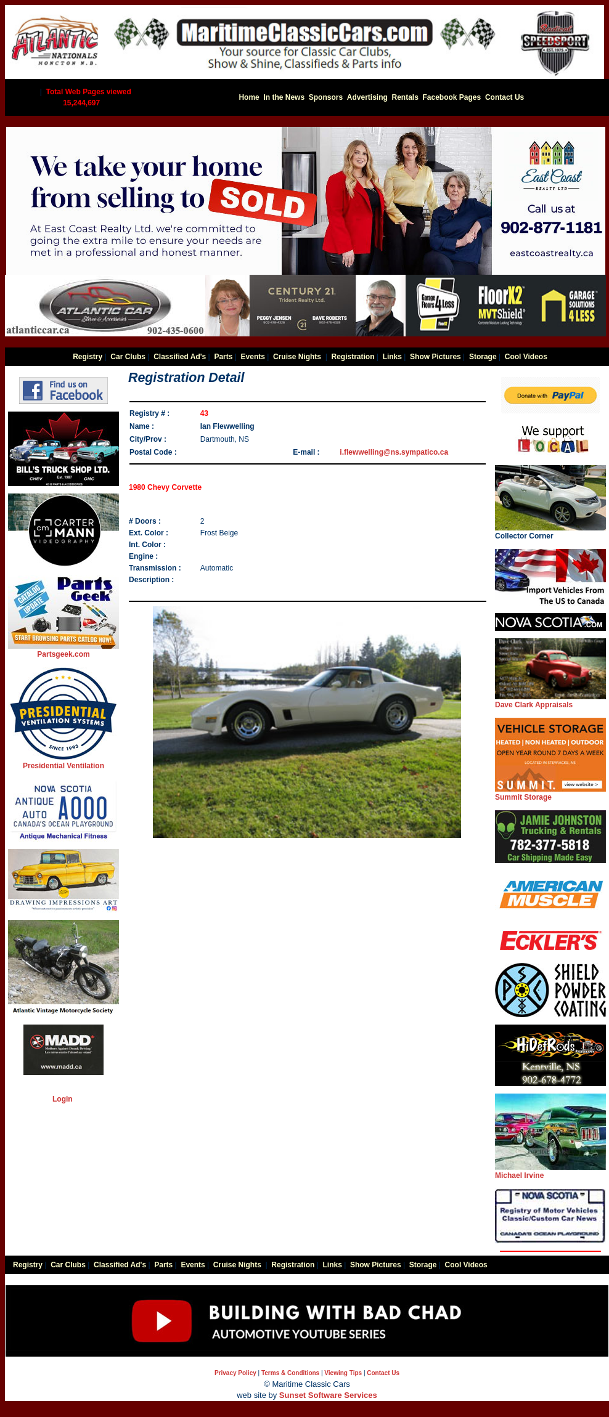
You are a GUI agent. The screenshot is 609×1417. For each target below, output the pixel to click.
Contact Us (504, 97)
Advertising (367, 97)
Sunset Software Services (328, 1395)
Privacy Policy (235, 1373)
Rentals (404, 97)
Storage (483, 356)
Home (249, 97)
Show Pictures (435, 356)
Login (62, 1099)
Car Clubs (127, 356)
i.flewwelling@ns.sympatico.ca (394, 452)
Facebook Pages (452, 97)
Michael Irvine (550, 1171)
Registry (87, 356)
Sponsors (326, 97)
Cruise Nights (297, 356)
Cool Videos (526, 356)
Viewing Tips (343, 1373)
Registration (352, 356)
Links (392, 356)
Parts (223, 356)
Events (253, 356)
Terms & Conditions (290, 1373)
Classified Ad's (179, 356)
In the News (283, 97)
